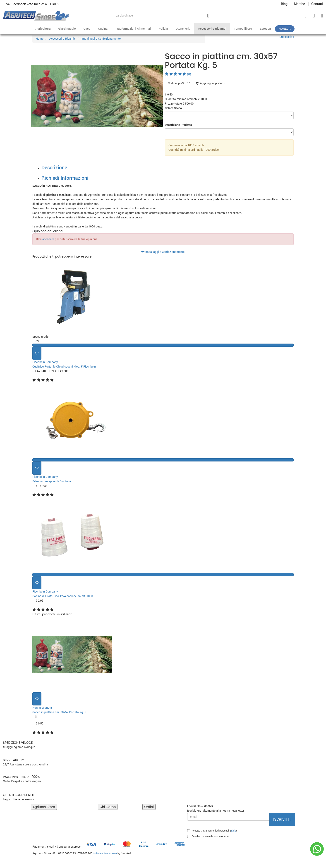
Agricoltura (42, 28)
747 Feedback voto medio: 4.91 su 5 (31, 4)
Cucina (103, 28)
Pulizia (163, 28)
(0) (178, 74)
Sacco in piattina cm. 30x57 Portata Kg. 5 (59, 712)
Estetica (265, 28)
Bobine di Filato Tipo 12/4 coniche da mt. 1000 (62, 596)
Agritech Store (44, 807)
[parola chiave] (157, 15)
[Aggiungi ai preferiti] (36, 353)
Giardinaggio (67, 28)
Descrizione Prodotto (178, 125)
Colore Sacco (173, 108)
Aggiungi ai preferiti (210, 83)
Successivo (286, 37)
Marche (299, 4)
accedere (48, 239)
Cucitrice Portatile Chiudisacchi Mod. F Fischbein (64, 367)
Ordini (149, 807)
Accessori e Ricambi (212, 28)
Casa (87, 28)
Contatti (317, 4)
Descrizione (54, 167)
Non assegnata (42, 708)
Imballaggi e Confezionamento (163, 252)
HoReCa (285, 28)
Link (233, 830)
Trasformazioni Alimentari (133, 28)
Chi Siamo (108, 807)
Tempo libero (243, 28)
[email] (228, 817)
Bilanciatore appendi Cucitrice (51, 481)
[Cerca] (208, 15)
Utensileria (183, 28)
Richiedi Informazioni (64, 178)
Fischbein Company (45, 362)
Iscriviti (282, 819)
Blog (284, 4)
